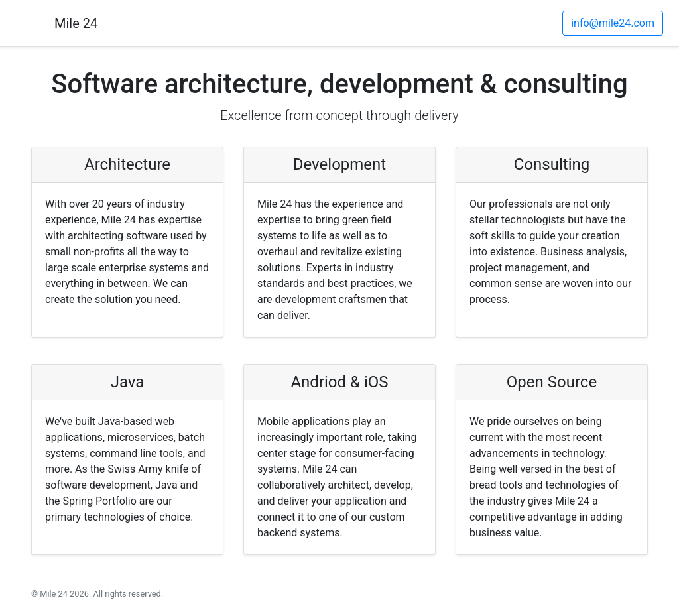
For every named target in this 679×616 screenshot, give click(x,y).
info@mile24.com (612, 23)
